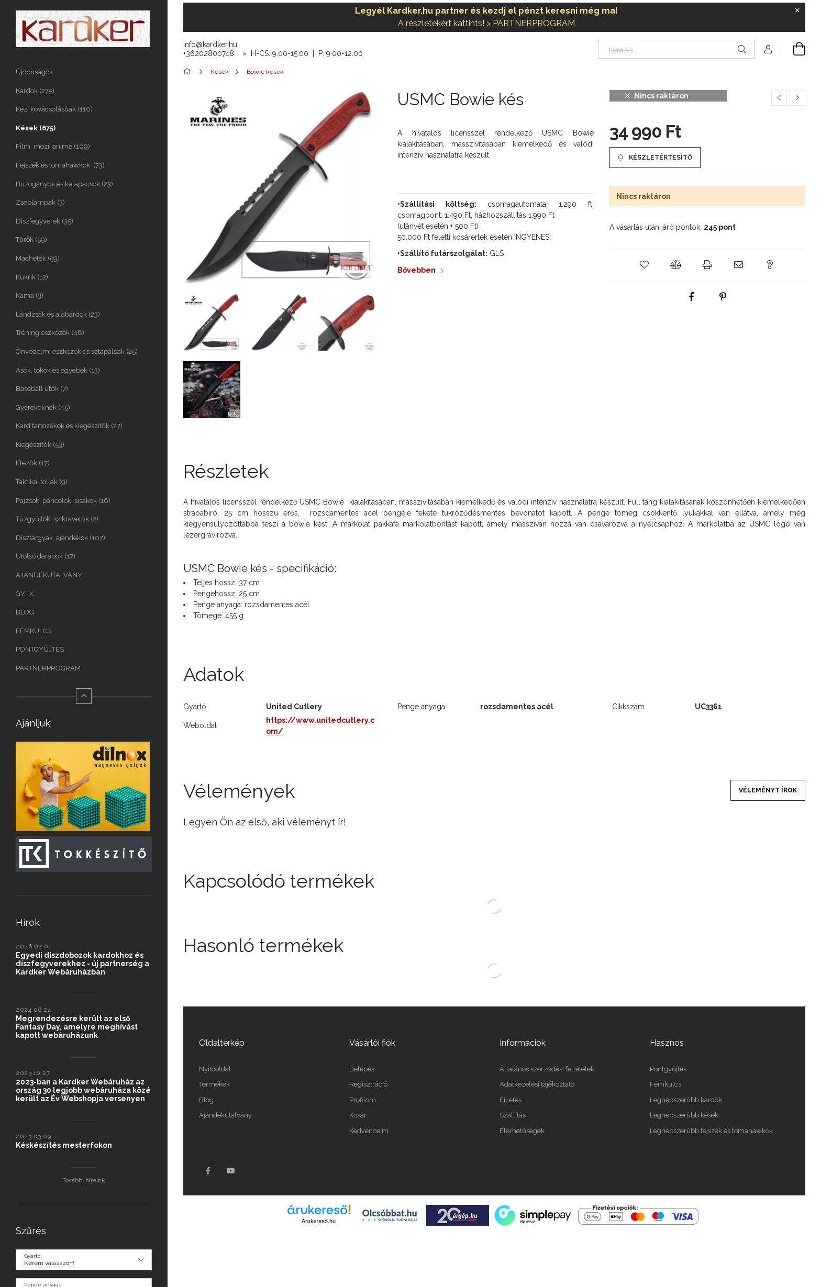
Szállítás (513, 1115)
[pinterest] (723, 297)
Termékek (214, 1084)
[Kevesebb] (84, 696)
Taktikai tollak (42, 482)
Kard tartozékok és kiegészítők (69, 426)
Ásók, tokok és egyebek (58, 370)
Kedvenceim (369, 1131)
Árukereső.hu (319, 1221)
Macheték (38, 258)
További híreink (83, 1180)
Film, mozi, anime (53, 146)
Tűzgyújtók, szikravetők (57, 519)
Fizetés (511, 1100)
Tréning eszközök (50, 333)
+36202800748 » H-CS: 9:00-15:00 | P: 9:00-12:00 (273, 53)
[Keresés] (676, 49)
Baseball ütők (42, 389)
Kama (29, 295)
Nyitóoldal (215, 1069)
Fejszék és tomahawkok (60, 165)
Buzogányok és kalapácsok (64, 184)
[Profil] (768, 49)
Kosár (358, 1115)
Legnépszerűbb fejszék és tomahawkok (711, 1131)
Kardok (35, 91)
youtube (231, 1171)
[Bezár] (797, 10)
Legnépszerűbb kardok (686, 1100)
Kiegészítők (40, 445)
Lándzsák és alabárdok (58, 314)
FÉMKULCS (33, 631)
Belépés (361, 1069)
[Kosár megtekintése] (793, 49)
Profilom (362, 1100)
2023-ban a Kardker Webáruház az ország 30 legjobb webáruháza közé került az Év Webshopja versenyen (83, 1090)
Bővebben (416, 270)
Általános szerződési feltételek (547, 1069)
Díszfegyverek (44, 221)
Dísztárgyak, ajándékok (60, 538)
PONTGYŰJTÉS (40, 649)
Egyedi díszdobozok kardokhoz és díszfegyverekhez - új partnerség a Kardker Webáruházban (82, 963)
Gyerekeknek (43, 407)
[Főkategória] (188, 71)
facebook (208, 1171)
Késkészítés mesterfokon (64, 1145)
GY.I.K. (25, 594)
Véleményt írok (768, 790)
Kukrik (32, 277)
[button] (655, 157)
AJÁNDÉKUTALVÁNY (50, 575)
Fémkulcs (665, 1084)
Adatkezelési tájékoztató (537, 1084)
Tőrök (31, 239)
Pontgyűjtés (668, 1069)
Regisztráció (368, 1084)
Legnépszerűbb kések (684, 1115)
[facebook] (691, 297)
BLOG (25, 612)
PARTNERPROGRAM (48, 668)
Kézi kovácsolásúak (54, 109)
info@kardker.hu (210, 44)
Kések (36, 128)
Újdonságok (34, 72)
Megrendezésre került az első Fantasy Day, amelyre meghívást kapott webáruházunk (77, 1026)
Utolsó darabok (45, 556)
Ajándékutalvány (225, 1115)
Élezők (33, 463)
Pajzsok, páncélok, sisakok (63, 501)
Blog (206, 1100)
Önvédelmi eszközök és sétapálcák (77, 351)
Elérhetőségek (522, 1131)
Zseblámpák (40, 202)
